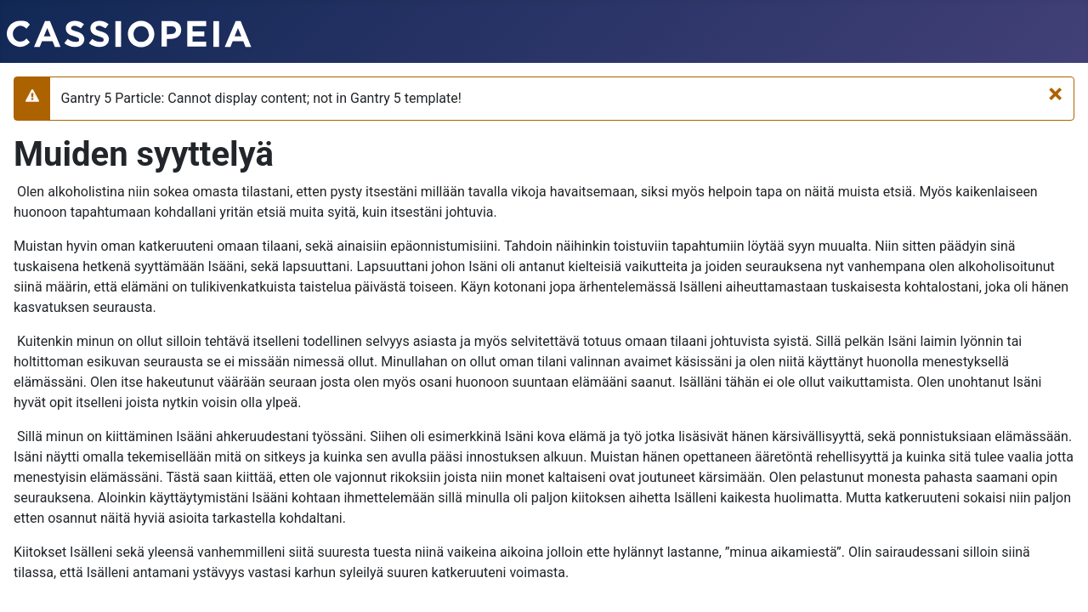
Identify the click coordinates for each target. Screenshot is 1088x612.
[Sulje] (1055, 93)
